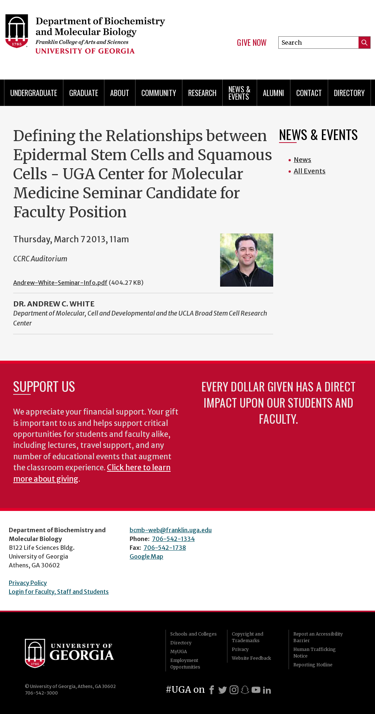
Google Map (146, 556)
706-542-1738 (165, 547)
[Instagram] (234, 689)
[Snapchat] (245, 689)
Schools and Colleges (193, 634)
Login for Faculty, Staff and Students (59, 591)
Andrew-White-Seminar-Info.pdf (60, 282)
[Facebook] (211, 689)
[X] (222, 689)
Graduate (83, 92)
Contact (309, 92)
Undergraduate (33, 92)
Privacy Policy (28, 582)
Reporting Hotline (313, 664)
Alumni (273, 92)
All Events (310, 171)
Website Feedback (251, 658)
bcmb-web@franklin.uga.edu (171, 530)
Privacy (240, 649)
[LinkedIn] (267, 689)
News (302, 159)
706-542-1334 (173, 538)
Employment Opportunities (185, 664)
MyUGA (178, 651)
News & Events (239, 93)
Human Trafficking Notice (314, 653)
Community (158, 92)
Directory (349, 92)
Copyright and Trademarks (247, 637)
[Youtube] (256, 689)
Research (202, 92)
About (119, 92)
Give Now (252, 42)
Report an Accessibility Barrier (318, 637)
